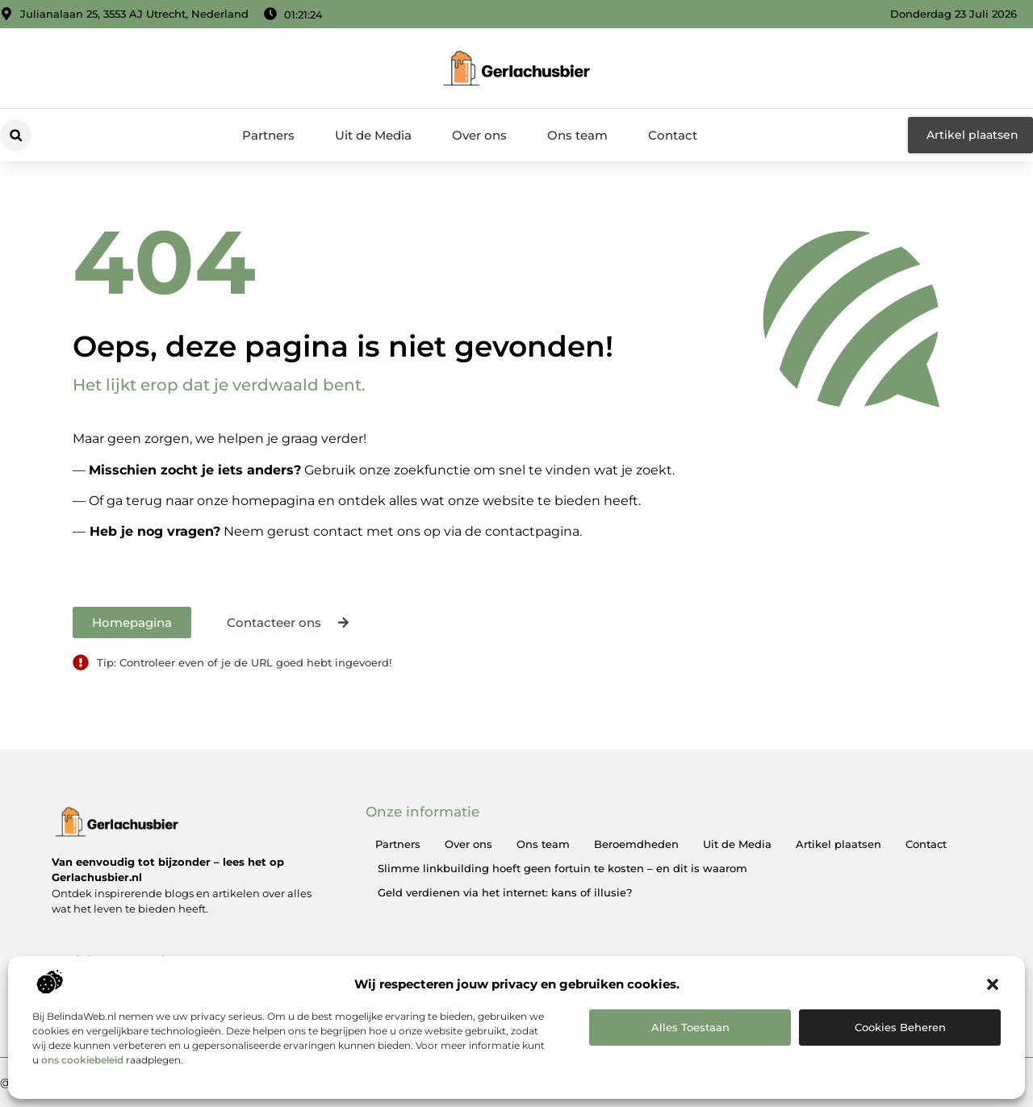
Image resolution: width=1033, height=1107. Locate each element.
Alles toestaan (690, 1027)
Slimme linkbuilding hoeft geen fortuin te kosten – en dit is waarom (562, 868)
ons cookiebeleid (82, 1060)
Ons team (577, 135)
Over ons (479, 135)
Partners (268, 135)
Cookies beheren (900, 1027)
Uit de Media (373, 135)
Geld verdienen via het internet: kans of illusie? (505, 892)
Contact (672, 135)
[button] (993, 984)
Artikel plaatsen (838, 844)
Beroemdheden (636, 844)
